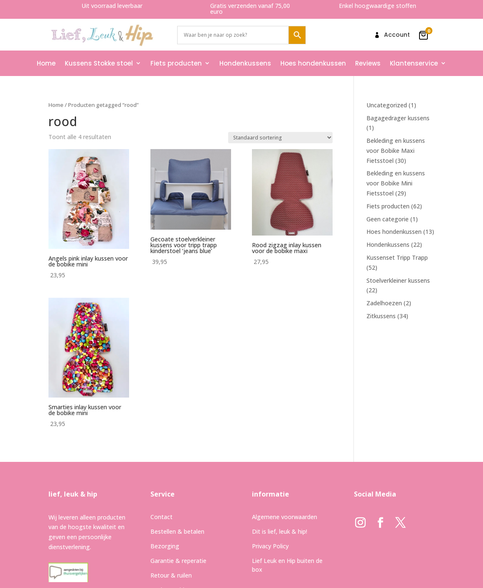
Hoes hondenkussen (313, 63)
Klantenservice (414, 63)
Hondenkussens (245, 63)
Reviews (368, 63)
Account (397, 35)
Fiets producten (176, 63)
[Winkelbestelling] (280, 137)
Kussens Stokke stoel (99, 63)
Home (46, 63)
